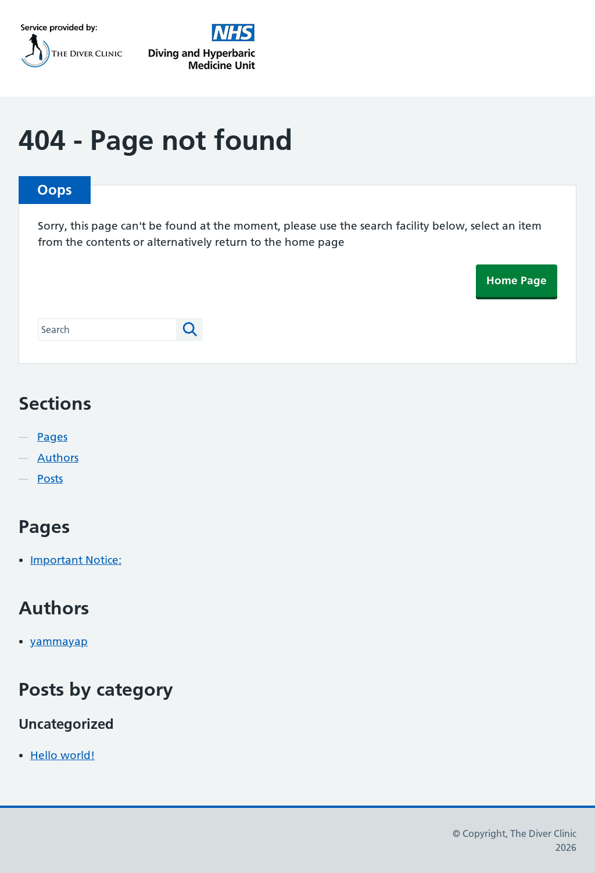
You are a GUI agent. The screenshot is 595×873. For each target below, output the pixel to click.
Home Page (516, 280)
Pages (52, 436)
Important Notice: (75, 560)
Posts (50, 478)
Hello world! (62, 755)
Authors (57, 457)
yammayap (59, 641)
